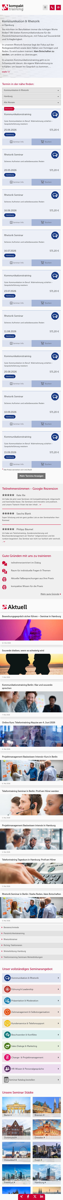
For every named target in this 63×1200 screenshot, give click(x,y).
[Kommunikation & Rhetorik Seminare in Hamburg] (52, 7)
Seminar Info (17, 142)
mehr (6, 71)
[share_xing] (21, 1197)
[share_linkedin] (41, 1197)
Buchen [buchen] (46, 142)
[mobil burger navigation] (45, 7)
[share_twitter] (35, 1197)
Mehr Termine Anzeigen (31, 476)
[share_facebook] (28, 1197)
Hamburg (10, 135)
